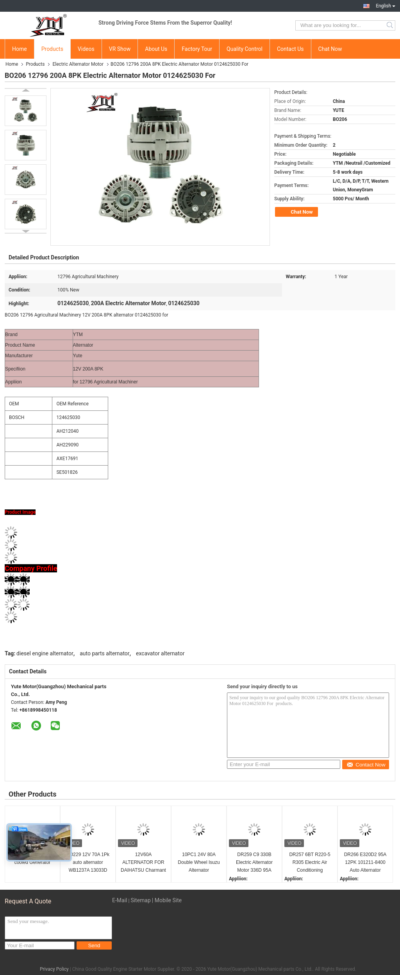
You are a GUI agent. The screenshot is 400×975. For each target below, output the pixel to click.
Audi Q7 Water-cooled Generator (32, 858)
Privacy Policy (54, 969)
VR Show (120, 49)
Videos (86, 49)
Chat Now (330, 49)
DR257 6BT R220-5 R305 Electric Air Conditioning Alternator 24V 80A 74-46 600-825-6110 (310, 863)
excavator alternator (160, 653)
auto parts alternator (104, 653)
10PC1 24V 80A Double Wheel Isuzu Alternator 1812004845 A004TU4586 (199, 863)
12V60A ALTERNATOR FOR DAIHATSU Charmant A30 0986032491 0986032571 (143, 863)
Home (19, 49)
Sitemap (140, 900)
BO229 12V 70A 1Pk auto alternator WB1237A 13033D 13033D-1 (87, 863)
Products (52, 49)
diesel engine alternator (44, 653)
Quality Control (244, 49)
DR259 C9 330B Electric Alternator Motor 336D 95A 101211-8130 (254, 863)
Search (390, 25)
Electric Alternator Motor (78, 64)
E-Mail (119, 900)
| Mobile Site (167, 900)
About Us (156, 49)
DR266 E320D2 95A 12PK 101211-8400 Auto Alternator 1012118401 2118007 (365, 863)
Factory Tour (197, 49)
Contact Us (290, 49)
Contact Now (365, 765)
